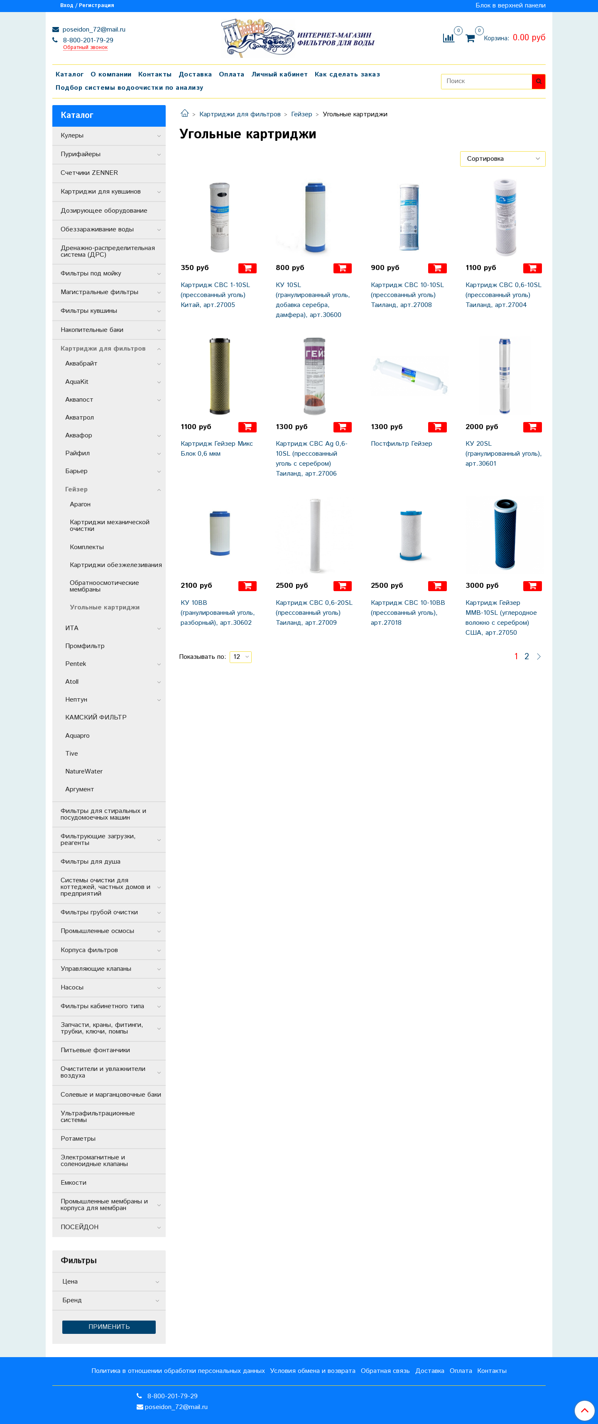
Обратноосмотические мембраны (104, 586)
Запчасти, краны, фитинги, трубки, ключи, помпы (102, 1028)
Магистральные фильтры (99, 292)
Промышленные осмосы (97, 931)
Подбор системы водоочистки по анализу (129, 88)
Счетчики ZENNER (89, 173)
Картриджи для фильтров (240, 114)
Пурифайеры (80, 154)
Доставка (195, 74)
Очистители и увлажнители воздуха (103, 1072)
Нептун (76, 700)
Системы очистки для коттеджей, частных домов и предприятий (105, 887)
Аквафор (78, 435)
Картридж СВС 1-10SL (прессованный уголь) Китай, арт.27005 (215, 295)
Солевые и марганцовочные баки (111, 1095)
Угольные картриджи (105, 607)
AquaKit (76, 382)
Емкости (73, 1183)
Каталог (70, 74)
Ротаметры (78, 1139)
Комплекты (87, 547)
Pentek (75, 664)
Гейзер (301, 114)
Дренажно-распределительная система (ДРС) (108, 251)
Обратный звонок (85, 48)
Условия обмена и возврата (312, 1371)
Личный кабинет (279, 74)
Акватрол (79, 417)
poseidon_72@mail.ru (93, 29)
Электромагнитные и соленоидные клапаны (94, 1161)
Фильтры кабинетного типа (102, 1006)
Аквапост (79, 400)
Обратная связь (385, 1371)
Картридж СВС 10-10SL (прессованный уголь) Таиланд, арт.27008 (407, 295)
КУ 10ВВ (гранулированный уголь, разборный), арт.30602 (218, 613)
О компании (111, 74)
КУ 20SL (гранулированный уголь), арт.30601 (504, 454)
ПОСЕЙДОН (79, 1227)
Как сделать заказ (347, 74)
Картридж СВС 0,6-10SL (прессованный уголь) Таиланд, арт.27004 (504, 295)
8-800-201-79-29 (87, 40)
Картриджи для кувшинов (101, 191)
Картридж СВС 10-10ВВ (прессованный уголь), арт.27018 (408, 613)
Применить (109, 1327)
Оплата (232, 74)
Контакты (155, 74)
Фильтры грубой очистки (99, 912)
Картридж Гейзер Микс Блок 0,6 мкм (217, 449)
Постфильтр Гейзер (401, 444)
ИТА (71, 628)
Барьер (76, 471)
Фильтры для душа (90, 862)
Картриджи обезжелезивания (116, 565)
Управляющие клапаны (96, 969)
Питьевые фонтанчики (95, 1050)
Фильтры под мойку (91, 273)
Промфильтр (85, 646)
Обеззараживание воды (97, 229)
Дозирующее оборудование (104, 211)
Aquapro (77, 736)
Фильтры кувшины (89, 311)
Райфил (77, 453)
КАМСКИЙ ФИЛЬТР (96, 717)
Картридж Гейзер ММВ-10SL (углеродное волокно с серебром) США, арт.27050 (501, 618)
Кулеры (72, 135)
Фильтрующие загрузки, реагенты (98, 840)
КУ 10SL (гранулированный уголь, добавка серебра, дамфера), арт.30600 (313, 300)
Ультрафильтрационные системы (98, 1117)
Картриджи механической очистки (110, 526)
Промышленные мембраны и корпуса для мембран (104, 1205)
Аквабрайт (81, 363)
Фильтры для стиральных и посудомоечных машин (103, 814)
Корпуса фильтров (89, 950)
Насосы (72, 987)
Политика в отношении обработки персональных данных (178, 1371)
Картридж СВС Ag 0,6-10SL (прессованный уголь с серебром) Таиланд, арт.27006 (312, 459)
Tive (71, 754)
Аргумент (79, 789)
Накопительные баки (92, 330)
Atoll (71, 682)
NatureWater (84, 771)
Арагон (80, 504)
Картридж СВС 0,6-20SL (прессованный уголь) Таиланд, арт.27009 (314, 613)
